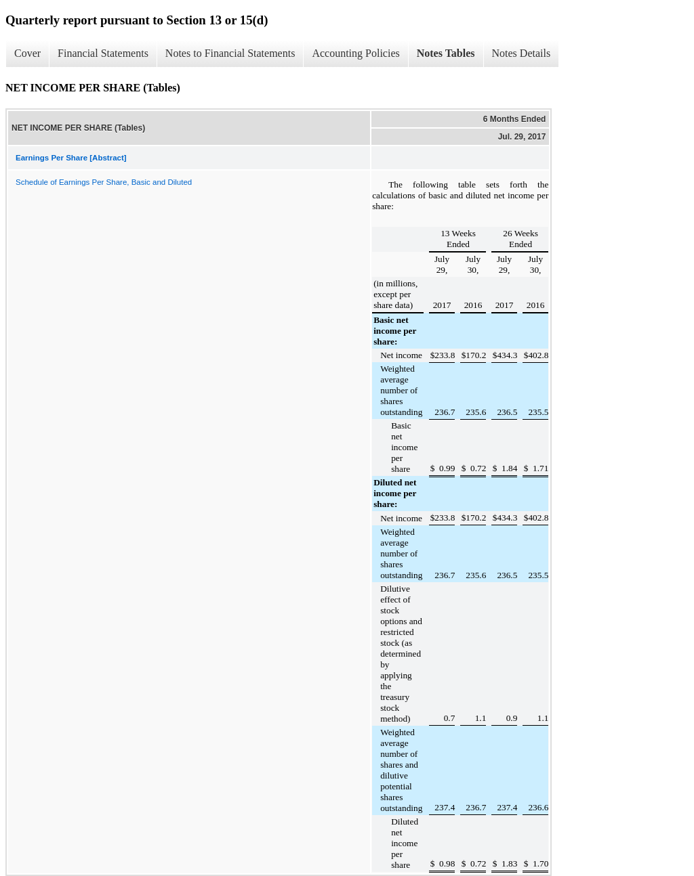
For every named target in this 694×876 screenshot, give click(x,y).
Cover (27, 53)
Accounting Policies (355, 53)
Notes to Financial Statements (230, 53)
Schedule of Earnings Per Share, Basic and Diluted (104, 182)
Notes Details (521, 53)
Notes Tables (446, 53)
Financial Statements (103, 53)
